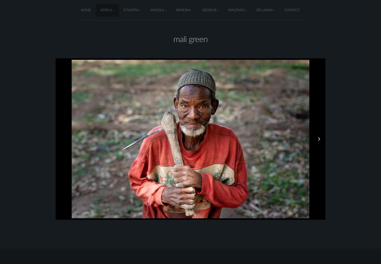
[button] (309, 139)
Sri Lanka (264, 10)
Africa (106, 10)
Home (86, 10)
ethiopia (131, 10)
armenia (183, 10)
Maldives (236, 10)
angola (157, 10)
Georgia (209, 10)
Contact (292, 10)
